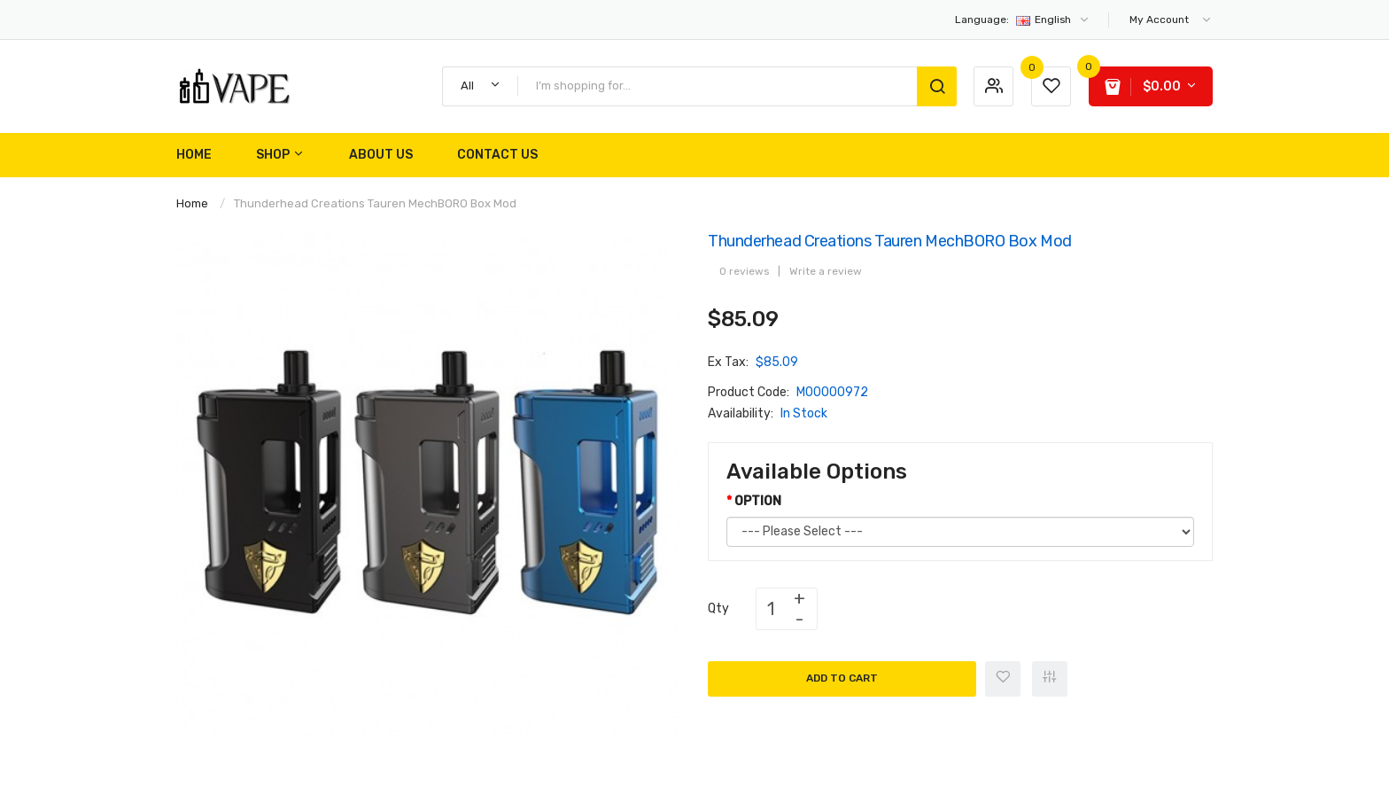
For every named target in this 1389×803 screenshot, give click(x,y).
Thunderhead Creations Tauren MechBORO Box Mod (375, 203)
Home (192, 203)
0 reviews (744, 271)
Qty (718, 608)
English (1022, 19)
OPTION (757, 501)
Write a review (825, 271)
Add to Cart (842, 678)
